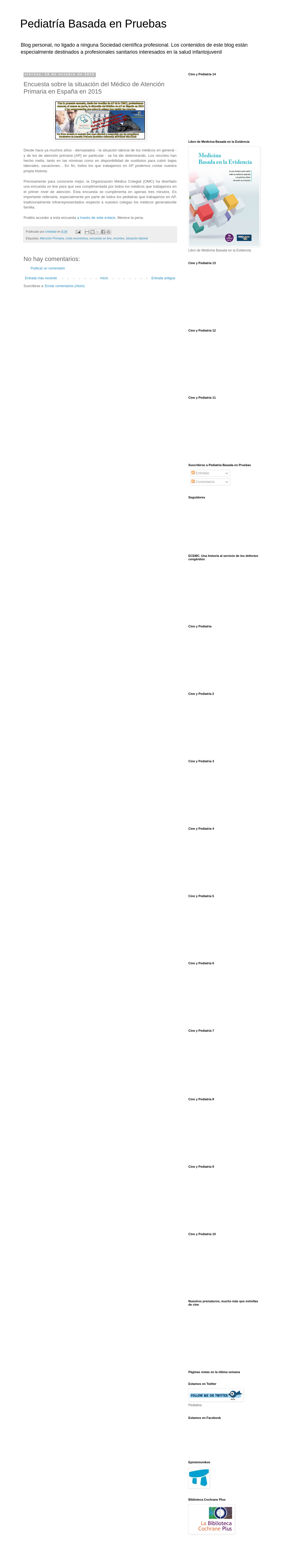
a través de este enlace (96, 218)
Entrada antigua (163, 278)
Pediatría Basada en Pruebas (93, 23)
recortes (118, 238)
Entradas (200, 473)
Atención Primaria (52, 238)
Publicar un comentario (48, 268)
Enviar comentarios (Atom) (65, 286)
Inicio (104, 278)
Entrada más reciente (41, 278)
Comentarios (203, 482)
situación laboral (137, 238)
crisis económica (77, 238)
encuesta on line (100, 238)
